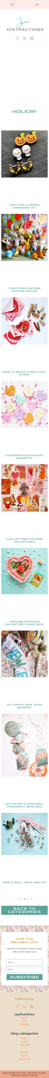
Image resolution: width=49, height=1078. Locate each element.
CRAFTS (24, 1038)
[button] (12, 4)
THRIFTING (24, 1044)
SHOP (24, 1021)
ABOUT (24, 1018)
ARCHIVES (24, 1024)
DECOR (24, 1041)
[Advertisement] (24, 74)
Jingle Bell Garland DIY (24, 882)
